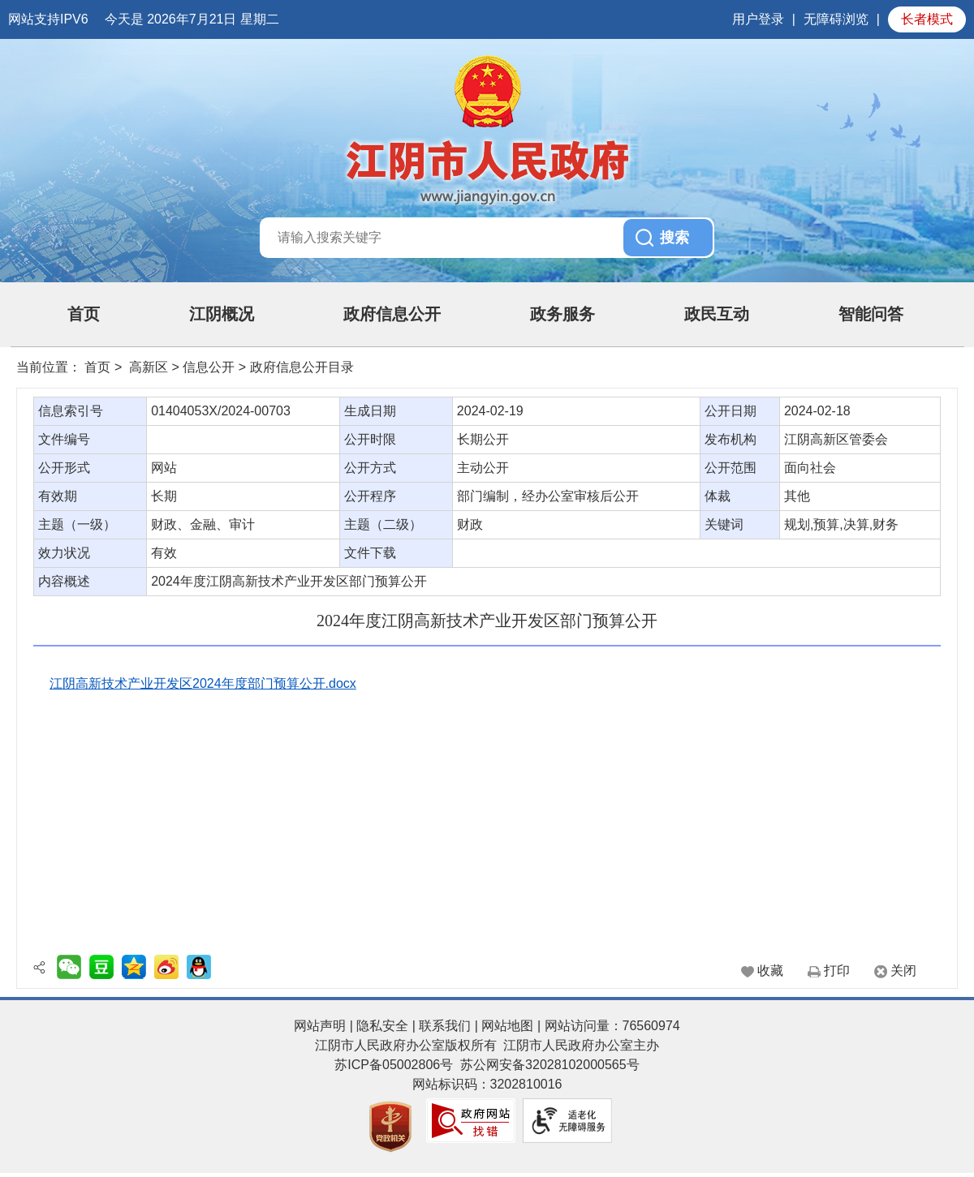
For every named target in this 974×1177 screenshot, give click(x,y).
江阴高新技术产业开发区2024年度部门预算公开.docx (203, 683)
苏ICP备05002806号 (393, 1065)
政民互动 (716, 314)
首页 (83, 314)
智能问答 (870, 314)
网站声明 (320, 1026)
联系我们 (445, 1026)
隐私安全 (382, 1026)
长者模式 (927, 19)
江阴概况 (221, 314)
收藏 (770, 970)
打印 (837, 970)
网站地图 (507, 1026)
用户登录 (758, 19)
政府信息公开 (392, 314)
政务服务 (562, 314)
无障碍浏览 (836, 19)
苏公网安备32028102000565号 (550, 1065)
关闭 (903, 970)
